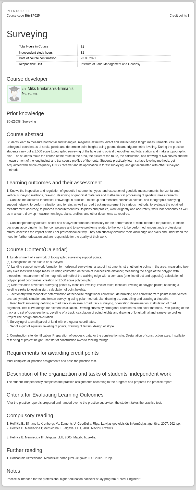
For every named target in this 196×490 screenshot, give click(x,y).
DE (23, 11)
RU (18, 11)
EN (13, 11)
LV (8, 11)
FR (29, 11)
